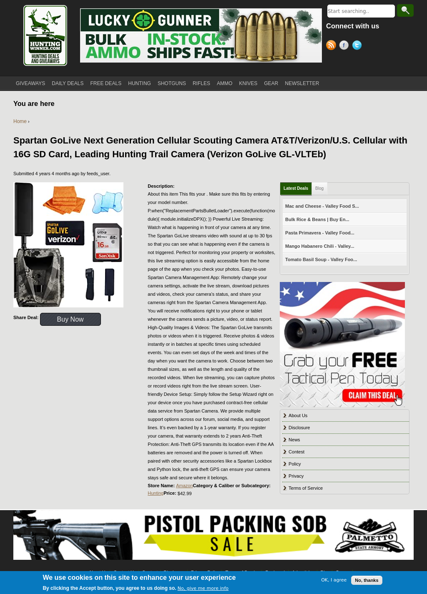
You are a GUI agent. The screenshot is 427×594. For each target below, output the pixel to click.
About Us (298, 415)
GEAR (271, 83)
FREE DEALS (106, 83)
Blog (319, 188)
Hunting (155, 493)
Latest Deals (296, 188)
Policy (295, 463)
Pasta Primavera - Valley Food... (319, 232)
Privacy (296, 475)
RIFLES (201, 83)
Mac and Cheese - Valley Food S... (322, 206)
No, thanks (366, 580)
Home (20, 121)
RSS (332, 46)
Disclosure (299, 427)
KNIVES (248, 83)
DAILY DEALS (67, 83)
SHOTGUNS (172, 83)
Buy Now (70, 319)
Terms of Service (306, 488)
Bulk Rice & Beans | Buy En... (317, 219)
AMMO (224, 83)
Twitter (358, 46)
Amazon (184, 485)
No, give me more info (203, 588)
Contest (296, 451)
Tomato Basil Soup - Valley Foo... (321, 259)
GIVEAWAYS (30, 83)
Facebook (345, 46)
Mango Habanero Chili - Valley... (319, 246)
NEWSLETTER (302, 83)
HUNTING (139, 83)
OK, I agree (334, 580)
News (294, 439)
